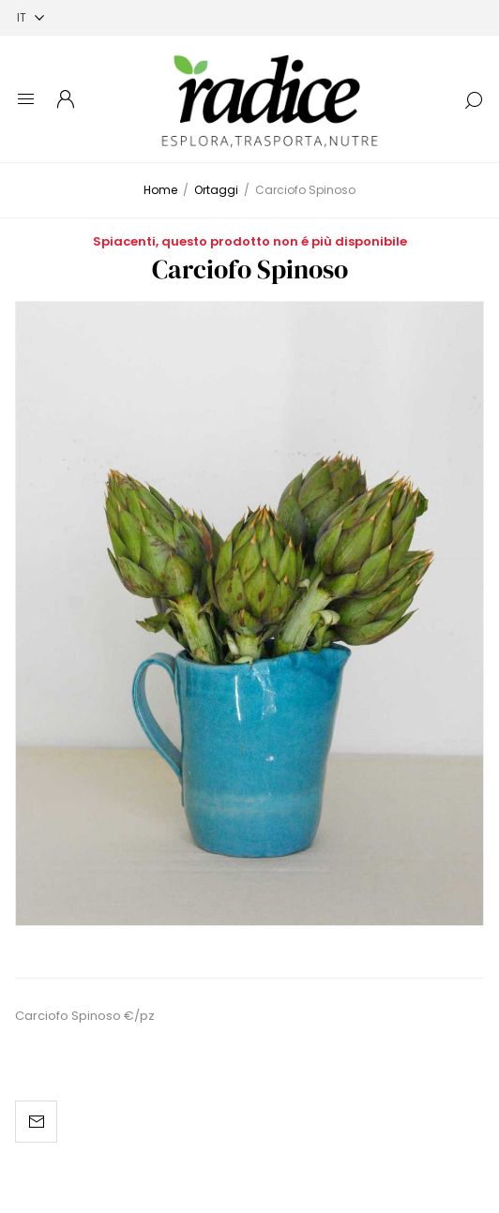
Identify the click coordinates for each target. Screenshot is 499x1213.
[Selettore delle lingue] (30, 17)
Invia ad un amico (36, 1122)
